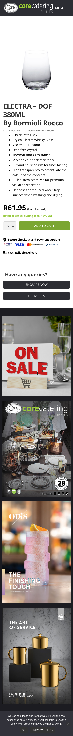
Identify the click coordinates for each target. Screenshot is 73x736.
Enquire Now (37, 284)
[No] (68, 724)
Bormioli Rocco (45, 130)
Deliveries (36, 296)
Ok (24, 730)
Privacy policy (42, 730)
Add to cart (44, 226)
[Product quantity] (9, 225)
